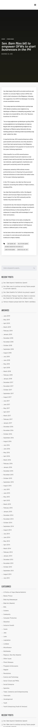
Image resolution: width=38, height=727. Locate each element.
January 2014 (7, 556)
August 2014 (7, 530)
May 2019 (6, 320)
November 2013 (8, 563)
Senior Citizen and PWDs (11, 681)
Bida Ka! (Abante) (9, 603)
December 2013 (8, 560)
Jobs (4, 633)
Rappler (5, 670)
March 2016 (7, 460)
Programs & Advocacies (10, 666)
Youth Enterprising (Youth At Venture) (15, 707)
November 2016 (8, 430)
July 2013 (6, 578)
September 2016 (8, 438)
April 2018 (6, 368)
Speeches (6, 688)
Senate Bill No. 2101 (22, 249)
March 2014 (7, 549)
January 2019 (7, 335)
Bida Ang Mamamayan (10, 600)
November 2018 (8, 342)
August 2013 (7, 574)
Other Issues (10, 39)
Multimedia (7, 651)
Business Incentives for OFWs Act (14, 246)
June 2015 (6, 493)
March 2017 (7, 416)
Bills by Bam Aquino (23, 243)
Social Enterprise (8, 684)
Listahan (6, 644)
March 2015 (7, 504)
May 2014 (6, 541)
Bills (4, 607)
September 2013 (8, 571)
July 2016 (6, 445)
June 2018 (6, 360)
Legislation (7, 640)
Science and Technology (10, 677)
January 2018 (7, 379)
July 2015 (6, 490)
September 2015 (8, 482)
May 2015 (6, 497)
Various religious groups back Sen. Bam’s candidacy (19, 302)
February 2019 (8, 331)
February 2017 (8, 419)
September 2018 (8, 349)
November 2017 (8, 386)
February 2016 (8, 464)
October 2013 (7, 567)
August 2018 (7, 353)
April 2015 (6, 501)
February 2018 (8, 375)
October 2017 (7, 390)
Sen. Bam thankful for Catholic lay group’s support (19, 292)
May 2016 (6, 453)
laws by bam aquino (10, 249)
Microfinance (7, 648)
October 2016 (7, 434)
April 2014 (6, 545)
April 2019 (6, 323)
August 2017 (7, 397)
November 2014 (8, 519)
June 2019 (6, 316)
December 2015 (8, 471)
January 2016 (7, 467)
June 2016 (6, 449)
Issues (3, 39)
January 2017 (7, 423)
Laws (5, 637)
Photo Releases (8, 662)
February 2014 (8, 552)
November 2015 (8, 475)
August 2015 (7, 486)
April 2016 (6, 456)
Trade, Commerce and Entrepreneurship (15, 692)
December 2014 (8, 515)
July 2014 (6, 534)
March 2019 (7, 327)
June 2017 (6, 405)
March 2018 (7, 371)
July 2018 (6, 357)
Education (6, 622)
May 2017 (6, 408)
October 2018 (7, 346)
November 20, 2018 (7, 54)
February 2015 (8, 508)
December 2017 (8, 382)
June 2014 (6, 537)
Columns (6, 611)
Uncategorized (8, 699)
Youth (5, 703)
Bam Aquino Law (11, 243)
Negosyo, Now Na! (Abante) (12, 655)
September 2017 (8, 394)
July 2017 (6, 401)
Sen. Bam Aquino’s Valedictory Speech (15, 283)
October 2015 (7, 478)
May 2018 (6, 364)
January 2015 (7, 512)
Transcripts (6, 696)
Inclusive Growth (8, 625)
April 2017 (6, 412)
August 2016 (7, 441)
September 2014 (8, 526)
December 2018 (8, 338)
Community (6, 614)
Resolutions (7, 673)
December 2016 (8, 427)
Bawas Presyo (7, 596)
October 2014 (7, 523)
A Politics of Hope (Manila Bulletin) (14, 592)
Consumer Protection (10, 618)
